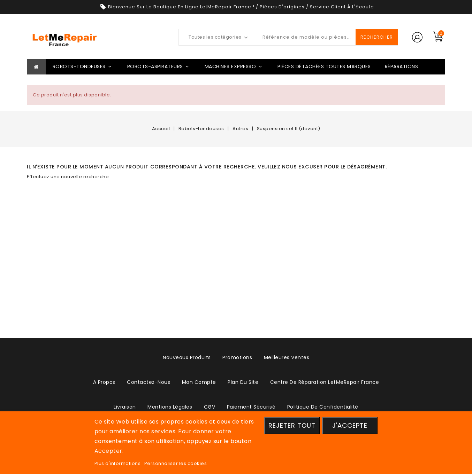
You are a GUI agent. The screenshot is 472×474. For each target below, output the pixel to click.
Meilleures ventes (287, 357)
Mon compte (199, 382)
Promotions (237, 357)
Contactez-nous (148, 382)
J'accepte (349, 425)
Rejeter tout (291, 425)
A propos (104, 382)
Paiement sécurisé (251, 406)
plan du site (243, 382)
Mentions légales (169, 406)
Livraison (125, 406)
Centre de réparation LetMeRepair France (324, 382)
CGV (209, 406)
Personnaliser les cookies (175, 463)
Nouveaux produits (187, 357)
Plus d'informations (118, 463)
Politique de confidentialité (322, 406)
